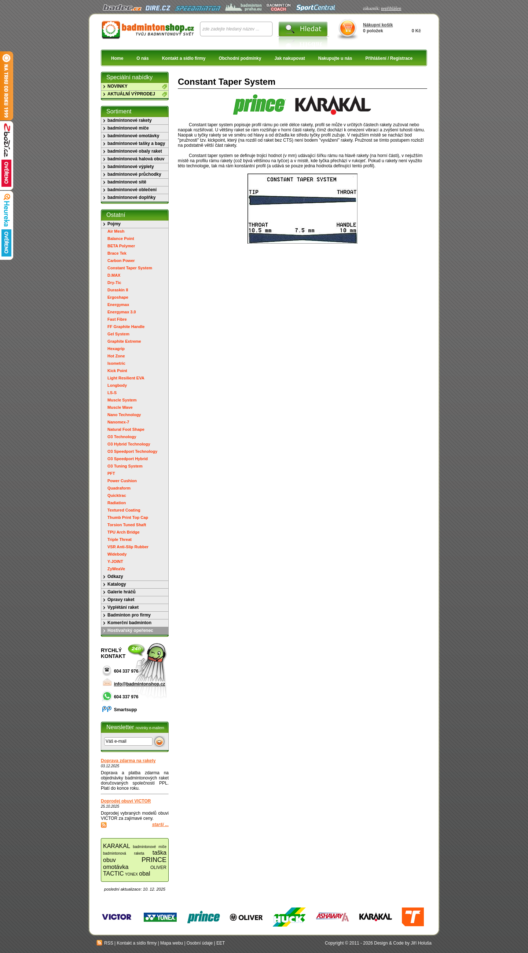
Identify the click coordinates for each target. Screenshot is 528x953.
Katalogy (116, 584)
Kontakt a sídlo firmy (184, 58)
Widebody (116, 554)
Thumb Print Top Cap (127, 517)
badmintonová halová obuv (135, 158)
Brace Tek (116, 253)
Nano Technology (124, 414)
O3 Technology (121, 436)
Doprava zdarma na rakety (128, 760)
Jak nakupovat (289, 58)
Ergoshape (117, 297)
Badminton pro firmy (129, 615)
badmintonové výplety (130, 166)
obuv (109, 860)
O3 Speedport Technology (132, 451)
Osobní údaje (200, 943)
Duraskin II (117, 290)
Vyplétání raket (123, 607)
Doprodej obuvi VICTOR (126, 801)
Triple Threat (119, 539)
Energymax (118, 304)
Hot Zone (116, 356)
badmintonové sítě (126, 182)
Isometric (116, 363)
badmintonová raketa (123, 853)
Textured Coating (123, 510)
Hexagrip (116, 348)
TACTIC (113, 873)
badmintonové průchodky (134, 174)
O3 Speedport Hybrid (127, 459)
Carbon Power (121, 260)
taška (159, 853)
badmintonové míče (128, 128)
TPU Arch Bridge (123, 532)
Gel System (118, 334)
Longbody (117, 385)
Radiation (116, 503)
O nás (142, 58)
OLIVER (158, 867)
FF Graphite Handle (125, 326)
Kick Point (117, 370)
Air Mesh (115, 231)
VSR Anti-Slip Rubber (127, 547)
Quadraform (119, 488)
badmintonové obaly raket (134, 151)
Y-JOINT (115, 561)
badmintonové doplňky (131, 197)
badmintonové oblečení (132, 189)
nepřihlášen (391, 8)
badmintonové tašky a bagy (136, 143)
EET (220, 943)
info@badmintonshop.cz (139, 684)
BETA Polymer (121, 246)
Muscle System (121, 400)
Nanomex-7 (118, 422)
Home (117, 58)
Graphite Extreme (124, 341)
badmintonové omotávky (133, 135)
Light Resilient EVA (125, 378)
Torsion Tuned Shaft (126, 525)
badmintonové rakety (129, 120)
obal (144, 873)
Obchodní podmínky (240, 58)
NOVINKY (117, 86)
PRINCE (154, 859)
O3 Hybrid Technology (128, 444)
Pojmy (114, 223)
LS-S (112, 392)
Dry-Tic (114, 282)
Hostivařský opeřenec (130, 630)
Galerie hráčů (121, 591)
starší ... (160, 824)
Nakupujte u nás (335, 58)
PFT (111, 473)
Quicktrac (116, 495)
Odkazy (115, 576)
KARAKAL (116, 846)
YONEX (131, 874)
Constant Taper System (129, 268)
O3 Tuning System (125, 466)
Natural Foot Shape (125, 429)
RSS (104, 943)
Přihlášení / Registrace (388, 58)
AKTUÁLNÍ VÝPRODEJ (131, 94)
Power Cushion (122, 481)
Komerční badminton (129, 622)
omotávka (115, 867)
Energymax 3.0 (121, 312)
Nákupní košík (378, 25)
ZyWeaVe (116, 569)
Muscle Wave (120, 407)
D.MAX (113, 275)
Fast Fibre (117, 319)
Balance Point (120, 238)
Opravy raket (120, 599)
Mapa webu (171, 943)
